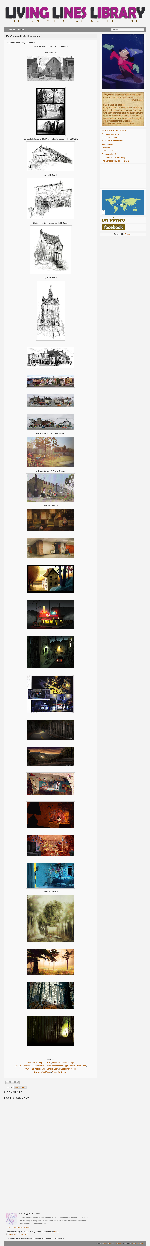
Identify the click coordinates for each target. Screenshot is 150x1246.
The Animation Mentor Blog (113, 157)
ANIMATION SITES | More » (114, 130)
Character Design (59, 1072)
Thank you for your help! (17, 1234)
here (56, 1232)
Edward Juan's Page (77, 1066)
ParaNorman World (67, 1069)
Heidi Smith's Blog (34, 1063)
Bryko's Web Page (42, 1072)
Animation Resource (110, 137)
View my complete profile (18, 1227)
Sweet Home (17, 29)
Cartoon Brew (52, 1069)
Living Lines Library (112, 1243)
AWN (27, 1069)
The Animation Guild (110, 154)
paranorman (20, 1087)
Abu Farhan (137, 1243)
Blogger (128, 234)
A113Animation (37, 1066)
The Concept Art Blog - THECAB (115, 161)
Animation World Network (112, 140)
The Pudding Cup (38, 1069)
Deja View (106, 147)
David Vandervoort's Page (63, 1063)
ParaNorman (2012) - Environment (23, 36)
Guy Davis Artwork (22, 1066)
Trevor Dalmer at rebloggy (56, 1066)
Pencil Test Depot (109, 151)
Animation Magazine (110, 134)
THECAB (47, 1063)
